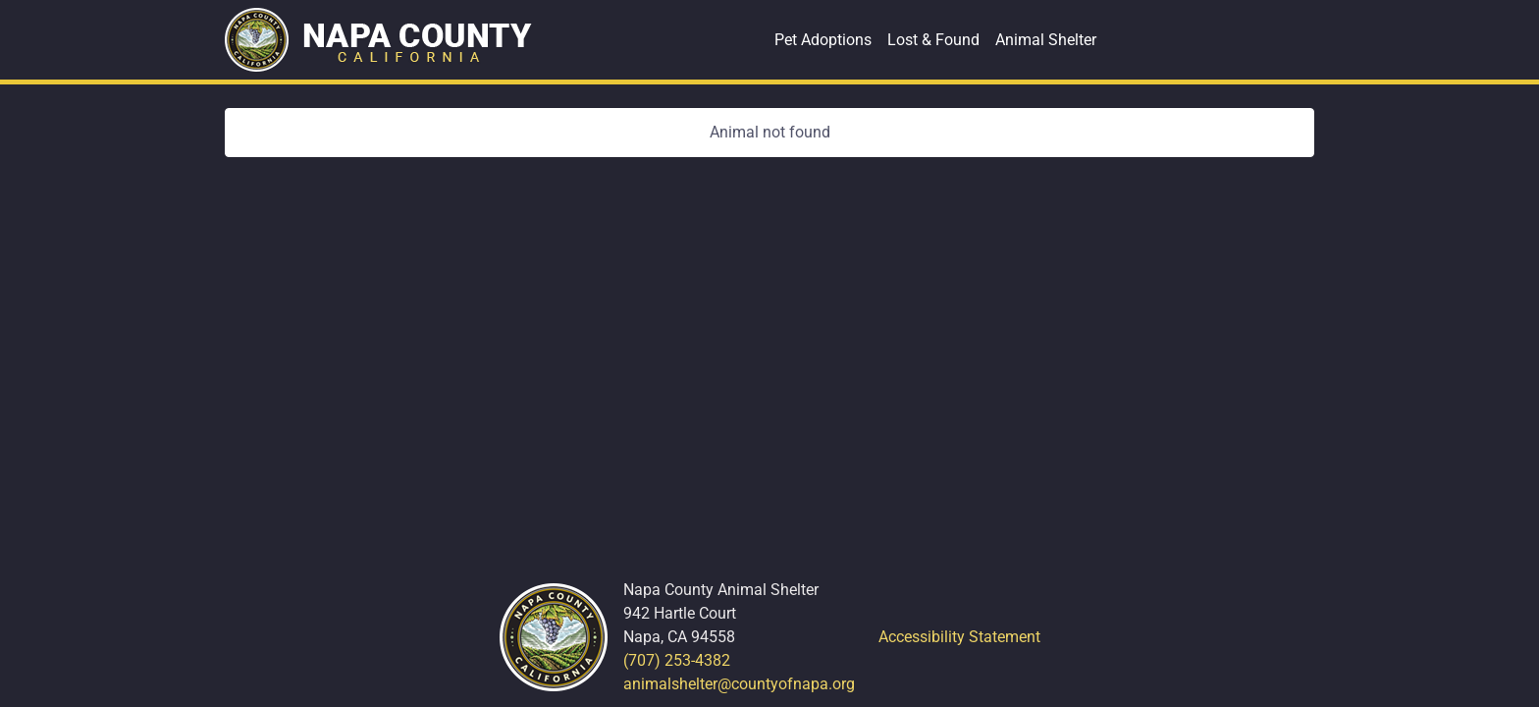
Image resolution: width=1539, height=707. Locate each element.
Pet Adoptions (823, 39)
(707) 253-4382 (676, 660)
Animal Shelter (1045, 39)
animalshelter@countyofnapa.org (739, 684)
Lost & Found (933, 39)
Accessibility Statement (959, 636)
